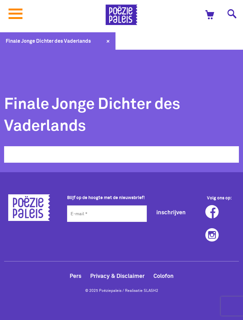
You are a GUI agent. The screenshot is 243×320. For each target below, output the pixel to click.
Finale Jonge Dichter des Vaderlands (48, 41)
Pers (75, 275)
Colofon (163, 275)
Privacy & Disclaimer (117, 275)
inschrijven (171, 212)
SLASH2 (151, 290)
